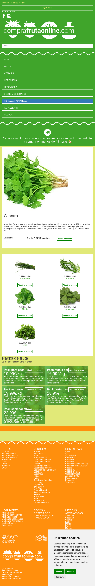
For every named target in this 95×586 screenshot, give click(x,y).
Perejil (25, 345)
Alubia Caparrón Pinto (12, 515)
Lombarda (38, 484)
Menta (25, 309)
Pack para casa (14, 369)
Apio (36, 455)
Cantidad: (8, 238)
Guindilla (37, 472)
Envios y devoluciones (12, 572)
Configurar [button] (60, 577)
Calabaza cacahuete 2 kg (76, 464)
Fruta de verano (9, 453)
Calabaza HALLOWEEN (76, 466)
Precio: (30, 238)
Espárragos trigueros (43, 468)
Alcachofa (38, 453)
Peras (4, 464)
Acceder (5, 3)
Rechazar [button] (70, 572)
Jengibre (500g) (72, 476)
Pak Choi (38, 488)
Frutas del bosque (10, 455)
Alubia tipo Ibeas (9, 517)
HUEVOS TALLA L (42, 538)
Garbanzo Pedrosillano (12, 521)
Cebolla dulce (71, 470)
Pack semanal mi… (17, 409)
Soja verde (7, 525)
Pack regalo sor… (59, 369)
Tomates (6, 466)
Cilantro (68, 520)
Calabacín (69, 460)
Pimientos (69, 480)
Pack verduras (13, 389)
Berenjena (70, 457)
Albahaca (69, 309)
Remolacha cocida (42, 492)
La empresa (7, 568)
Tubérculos (70, 482)
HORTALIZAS (10, 80)
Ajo (66, 453)
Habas (36, 476)
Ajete (67, 451)
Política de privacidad (11, 578)
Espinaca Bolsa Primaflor (45, 470)
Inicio (6, 59)
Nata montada (8, 540)
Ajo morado (70, 455)
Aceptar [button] (59, 572)
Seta (36, 498)
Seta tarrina (39, 500)
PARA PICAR (8, 542)
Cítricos (5, 451)
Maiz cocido (39, 486)
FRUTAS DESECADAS (44, 516)
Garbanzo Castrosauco (12, 519)
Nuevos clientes (18, 3)
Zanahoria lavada (41, 502)
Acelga (37, 451)
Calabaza (69, 462)
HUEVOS (8, 115)
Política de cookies (10, 576)
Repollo (37, 494)
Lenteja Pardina (9, 523)
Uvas (4, 468)
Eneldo (68, 522)
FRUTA (7, 66)
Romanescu (39, 496)
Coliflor (37, 464)
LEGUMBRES (10, 87)
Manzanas (6, 460)
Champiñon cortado (42, 460)
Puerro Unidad (40, 490)
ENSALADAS (8, 538)
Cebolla (68, 468)
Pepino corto (71, 478)
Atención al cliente (10, 570)
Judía (36, 478)
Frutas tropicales (9, 457)
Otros (4, 462)
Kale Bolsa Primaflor (43, 480)
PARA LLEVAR (11, 108)
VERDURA (9, 73)
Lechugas (38, 482)
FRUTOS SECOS (42, 518)
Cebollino (25, 278)
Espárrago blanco (41, 466)
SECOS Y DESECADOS (15, 94)
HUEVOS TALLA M (42, 540)
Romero (70, 278)
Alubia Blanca (8, 513)
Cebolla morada (72, 472)
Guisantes (38, 474)
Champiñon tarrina (42, 462)
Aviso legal (7, 574)
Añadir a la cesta (65, 239)
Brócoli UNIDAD (41, 457)
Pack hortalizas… (59, 389)
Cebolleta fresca (72, 474)
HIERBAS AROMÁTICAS (15, 101)
